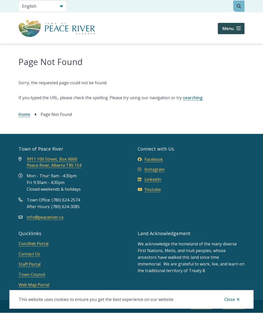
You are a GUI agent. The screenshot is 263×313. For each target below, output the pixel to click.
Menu (228, 28)
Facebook (150, 159)
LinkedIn (149, 179)
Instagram (151, 169)
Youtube (149, 189)
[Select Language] (42, 6)
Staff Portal (29, 264)
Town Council (31, 274)
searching (192, 97)
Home (24, 114)
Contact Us (29, 254)
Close (229, 299)
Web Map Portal (33, 285)
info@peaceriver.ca (45, 217)
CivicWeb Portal (33, 243)
